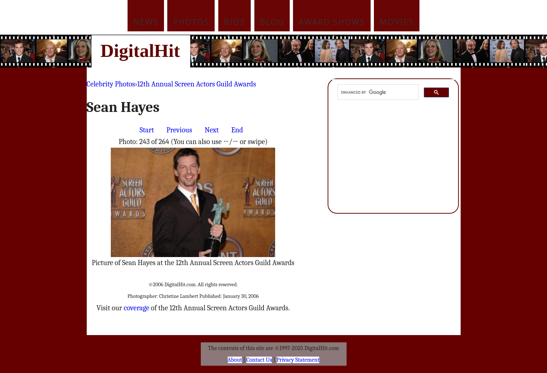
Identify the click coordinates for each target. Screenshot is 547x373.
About (235, 360)
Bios (234, 21)
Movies (397, 21)
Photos (191, 21)
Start (147, 130)
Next (211, 130)
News (146, 21)
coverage (136, 308)
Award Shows (332, 21)
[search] (377, 92)
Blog (272, 21)
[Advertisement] (323, 51)
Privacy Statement (298, 360)
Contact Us (259, 360)
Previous (179, 130)
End (237, 130)
